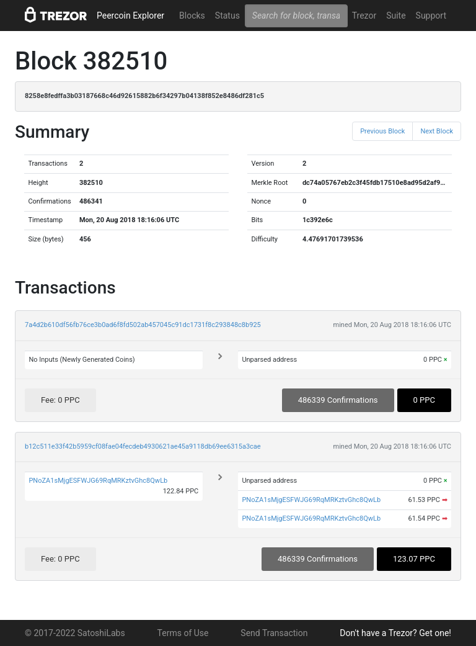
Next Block (436, 131)
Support (431, 15)
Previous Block (382, 131)
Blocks (192, 15)
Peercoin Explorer (130, 15)
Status (227, 15)
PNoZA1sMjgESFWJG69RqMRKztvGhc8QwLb (98, 481)
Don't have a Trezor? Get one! (395, 633)
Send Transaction (273, 633)
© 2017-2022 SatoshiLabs (75, 633)
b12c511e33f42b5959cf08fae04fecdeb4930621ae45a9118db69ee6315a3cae (143, 446)
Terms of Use (183, 633)
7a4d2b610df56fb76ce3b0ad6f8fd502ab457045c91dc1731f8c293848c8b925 (143, 325)
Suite (395, 15)
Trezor (364, 15)
